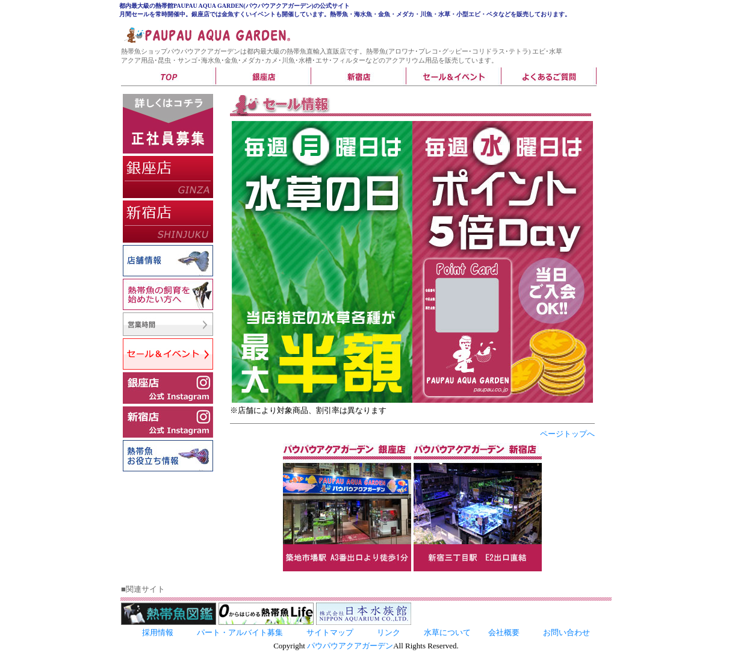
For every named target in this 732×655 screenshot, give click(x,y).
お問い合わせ (566, 632)
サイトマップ (329, 632)
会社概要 (504, 632)
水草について (447, 632)
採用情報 (157, 632)
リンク (388, 632)
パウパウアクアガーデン (350, 645)
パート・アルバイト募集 (240, 632)
